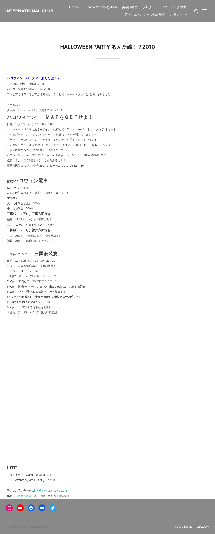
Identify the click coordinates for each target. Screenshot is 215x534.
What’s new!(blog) (103, 7)
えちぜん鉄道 (23, 495)
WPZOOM (203, 526)
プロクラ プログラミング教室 (164, 7)
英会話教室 (130, 7)
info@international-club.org (50, 490)
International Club (33, 11)
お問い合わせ (179, 14)
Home (77, 7)
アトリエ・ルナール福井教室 (145, 14)
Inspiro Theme (183, 526)
